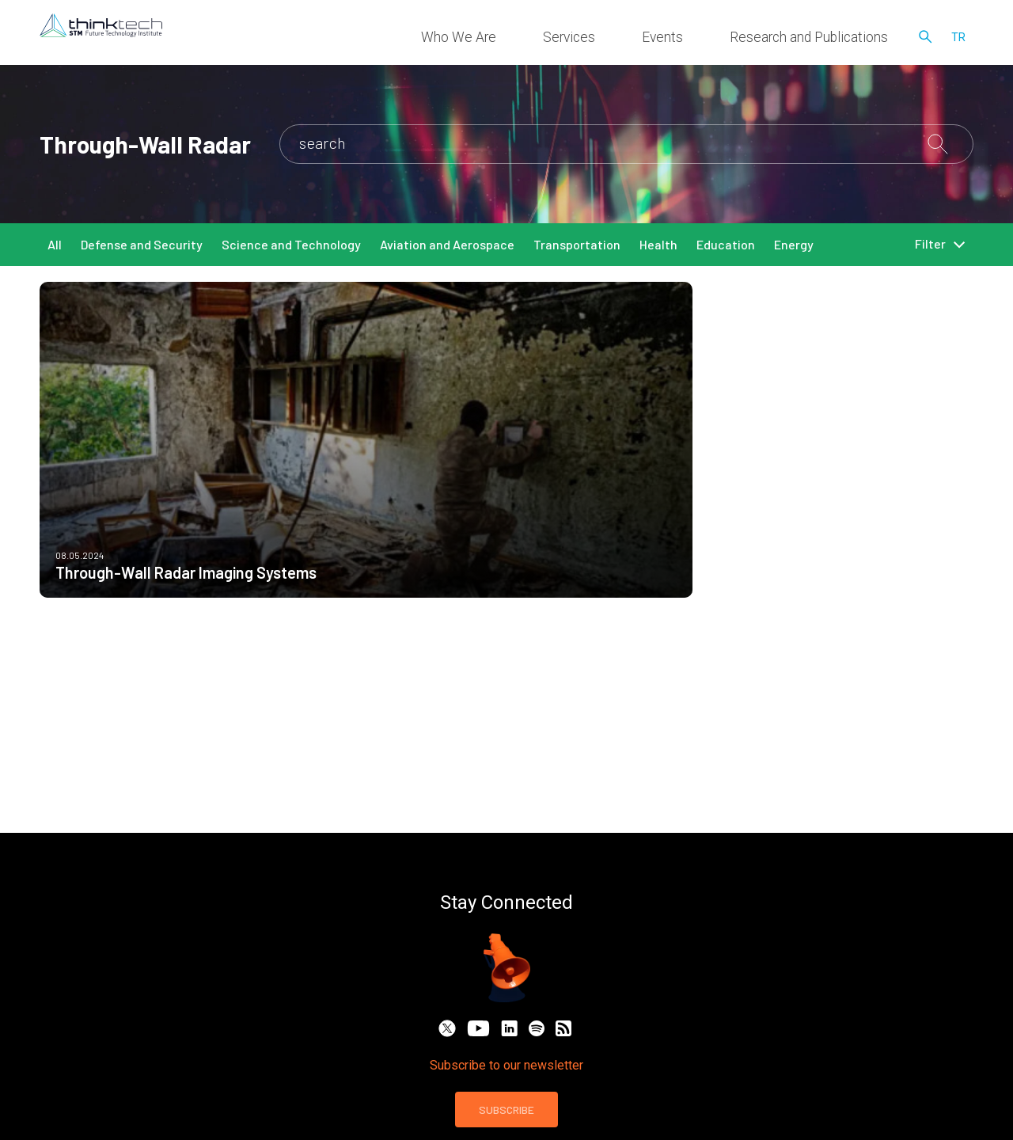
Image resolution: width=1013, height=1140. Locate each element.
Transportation (576, 244)
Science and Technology (291, 244)
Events (719, 39)
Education (725, 244)
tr (958, 39)
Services (655, 39)
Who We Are (578, 39)
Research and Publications (829, 39)
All (54, 244)
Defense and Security (142, 244)
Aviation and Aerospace (447, 244)
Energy (794, 244)
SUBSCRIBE (506, 1109)
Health (658, 244)
